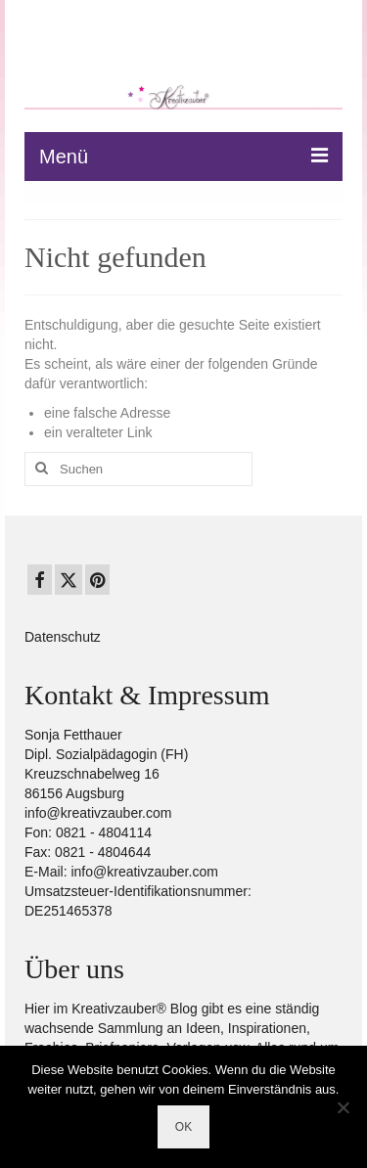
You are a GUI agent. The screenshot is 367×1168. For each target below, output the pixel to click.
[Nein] (342, 1107)
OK (183, 1127)
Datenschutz (62, 637)
